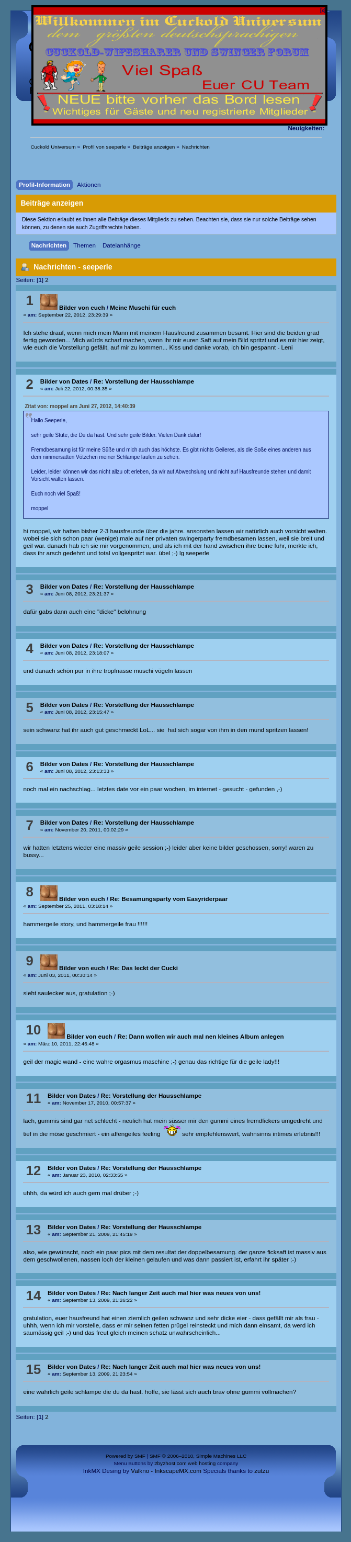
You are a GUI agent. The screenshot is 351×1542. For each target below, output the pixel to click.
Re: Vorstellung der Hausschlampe (144, 381)
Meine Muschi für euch (143, 307)
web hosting (202, 1463)
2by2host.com (170, 1463)
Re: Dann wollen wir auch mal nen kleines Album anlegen (201, 1036)
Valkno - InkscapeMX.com (166, 1470)
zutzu (261, 1470)
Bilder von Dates (64, 381)
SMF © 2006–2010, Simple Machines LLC (198, 1456)
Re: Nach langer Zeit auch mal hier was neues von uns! (181, 1292)
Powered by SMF (125, 1456)
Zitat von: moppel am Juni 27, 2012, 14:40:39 (80, 406)
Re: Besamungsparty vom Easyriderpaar (169, 898)
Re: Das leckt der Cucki (144, 967)
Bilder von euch (72, 307)
